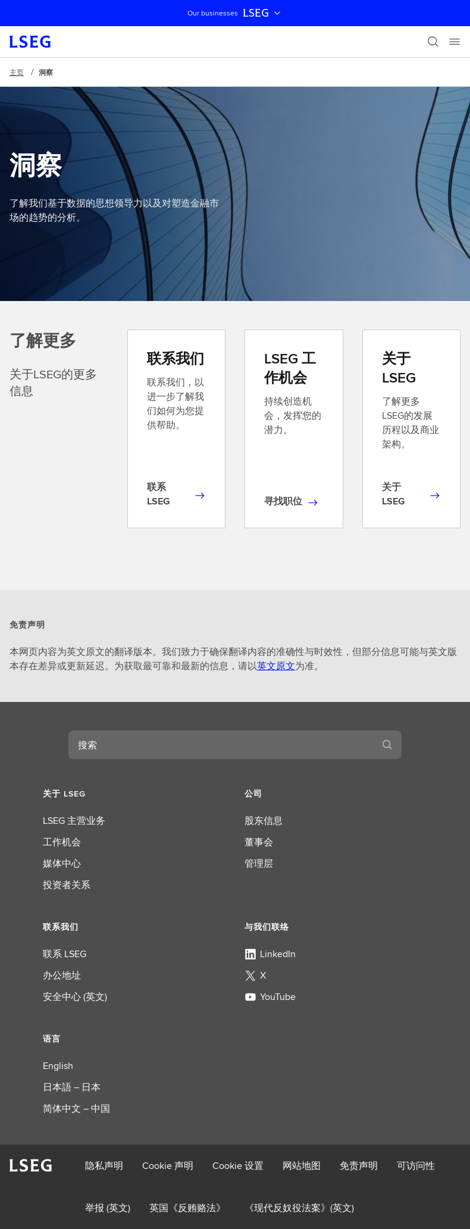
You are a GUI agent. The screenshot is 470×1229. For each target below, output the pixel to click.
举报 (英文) (107, 1208)
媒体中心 (62, 863)
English (58, 1066)
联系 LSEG (64, 954)
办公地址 (62, 975)
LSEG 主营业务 (74, 820)
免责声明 (359, 1165)
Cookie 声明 (167, 1165)
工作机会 (62, 842)
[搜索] (433, 41)
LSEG (263, 13)
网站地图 (302, 1165)
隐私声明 (104, 1165)
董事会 (259, 842)
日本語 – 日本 (72, 1087)
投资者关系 (66, 885)
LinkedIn (270, 954)
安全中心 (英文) (75, 997)
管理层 (259, 863)
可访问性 (416, 1165)
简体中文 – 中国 (76, 1108)
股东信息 (264, 820)
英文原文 (276, 666)
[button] (134, 794)
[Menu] (454, 41)
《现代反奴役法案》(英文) (299, 1208)
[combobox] (220, 744)
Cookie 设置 (238, 1165)
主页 (17, 72)
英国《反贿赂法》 (187, 1208)
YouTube (270, 997)
